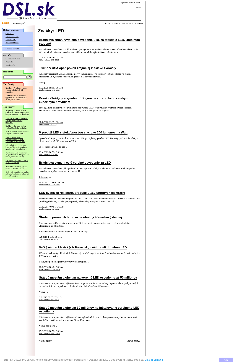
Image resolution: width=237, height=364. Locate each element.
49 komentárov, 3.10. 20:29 (49, 299)
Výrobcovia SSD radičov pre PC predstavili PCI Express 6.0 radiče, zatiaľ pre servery (17, 155)
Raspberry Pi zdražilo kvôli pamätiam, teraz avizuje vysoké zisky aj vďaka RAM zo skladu (17, 113)
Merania (17, 59)
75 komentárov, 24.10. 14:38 (49, 333)
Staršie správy (133, 341)
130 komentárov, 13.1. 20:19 (49, 269)
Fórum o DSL (11, 40)
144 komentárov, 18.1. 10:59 (49, 185)
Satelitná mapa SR (13, 49)
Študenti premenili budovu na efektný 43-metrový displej (80, 217)
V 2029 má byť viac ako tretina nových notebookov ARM (17, 133)
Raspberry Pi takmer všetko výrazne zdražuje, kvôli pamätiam (16, 90)
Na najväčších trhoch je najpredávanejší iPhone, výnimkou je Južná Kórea (15, 139)
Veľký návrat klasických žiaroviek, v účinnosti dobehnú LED (83, 247)
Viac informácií (154, 360)
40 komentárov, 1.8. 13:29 (47, 124)
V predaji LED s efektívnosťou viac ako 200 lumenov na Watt (83, 132)
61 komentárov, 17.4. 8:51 (48, 154)
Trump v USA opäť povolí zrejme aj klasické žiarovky (77, 68)
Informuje (43, 177)
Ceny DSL (10, 33)
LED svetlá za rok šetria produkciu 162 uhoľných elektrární (82, 192)
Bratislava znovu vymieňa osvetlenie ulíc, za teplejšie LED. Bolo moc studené (89, 41)
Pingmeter (9, 62)
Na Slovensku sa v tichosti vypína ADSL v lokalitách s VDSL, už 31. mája (16, 98)
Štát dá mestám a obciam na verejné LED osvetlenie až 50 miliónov (88, 277)
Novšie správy (45, 341)
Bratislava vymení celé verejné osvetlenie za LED (75, 162)
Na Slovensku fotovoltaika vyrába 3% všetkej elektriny (16, 127)
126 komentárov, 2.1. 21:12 (49, 209)
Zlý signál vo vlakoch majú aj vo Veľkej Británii (17, 161)
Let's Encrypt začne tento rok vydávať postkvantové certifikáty (17, 120)
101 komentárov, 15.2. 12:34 (49, 90)
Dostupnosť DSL (12, 36)
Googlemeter (10, 65)
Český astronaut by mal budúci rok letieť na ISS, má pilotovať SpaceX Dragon (17, 174)
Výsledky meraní (12, 43)
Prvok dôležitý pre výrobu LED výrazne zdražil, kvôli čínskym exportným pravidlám (84, 100)
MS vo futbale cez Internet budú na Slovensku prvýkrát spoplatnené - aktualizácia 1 (16, 147)
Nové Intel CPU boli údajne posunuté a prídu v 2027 (16, 167)
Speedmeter (10, 59)
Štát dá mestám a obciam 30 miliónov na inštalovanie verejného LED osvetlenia (89, 309)
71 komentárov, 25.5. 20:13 (49, 60)
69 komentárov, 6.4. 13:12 (48, 239)
